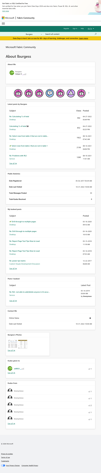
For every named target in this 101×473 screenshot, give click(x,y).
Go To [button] (90, 28)
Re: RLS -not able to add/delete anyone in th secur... (29, 292)
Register (66, 28)
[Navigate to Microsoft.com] (8, 18)
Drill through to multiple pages (24, 221)
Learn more (83, 38)
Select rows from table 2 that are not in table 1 (29, 146)
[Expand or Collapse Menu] (3, 23)
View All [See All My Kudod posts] (13, 268)
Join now (5, 11)
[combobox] (71, 34)
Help (82, 28)
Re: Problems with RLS (18, 155)
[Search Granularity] (33, 34)
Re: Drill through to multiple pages (22, 231)
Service (12, 159)
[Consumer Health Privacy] (30, 465)
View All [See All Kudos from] (11, 423)
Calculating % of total (18, 126)
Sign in (75, 28)
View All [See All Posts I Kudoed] (13, 300)
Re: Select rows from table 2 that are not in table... (28, 136)
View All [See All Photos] (11, 350)
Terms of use (5, 457)
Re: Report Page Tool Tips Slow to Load (24, 241)
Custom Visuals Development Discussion (24, 264)
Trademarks (5, 461)
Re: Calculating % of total (19, 116)
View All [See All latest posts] (13, 163)
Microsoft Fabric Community (21, 47)
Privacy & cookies (7, 454)
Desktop (12, 119)
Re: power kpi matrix (17, 261)
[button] (12, 344)
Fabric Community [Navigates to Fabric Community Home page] (26, 17)
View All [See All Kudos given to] (11, 373)
